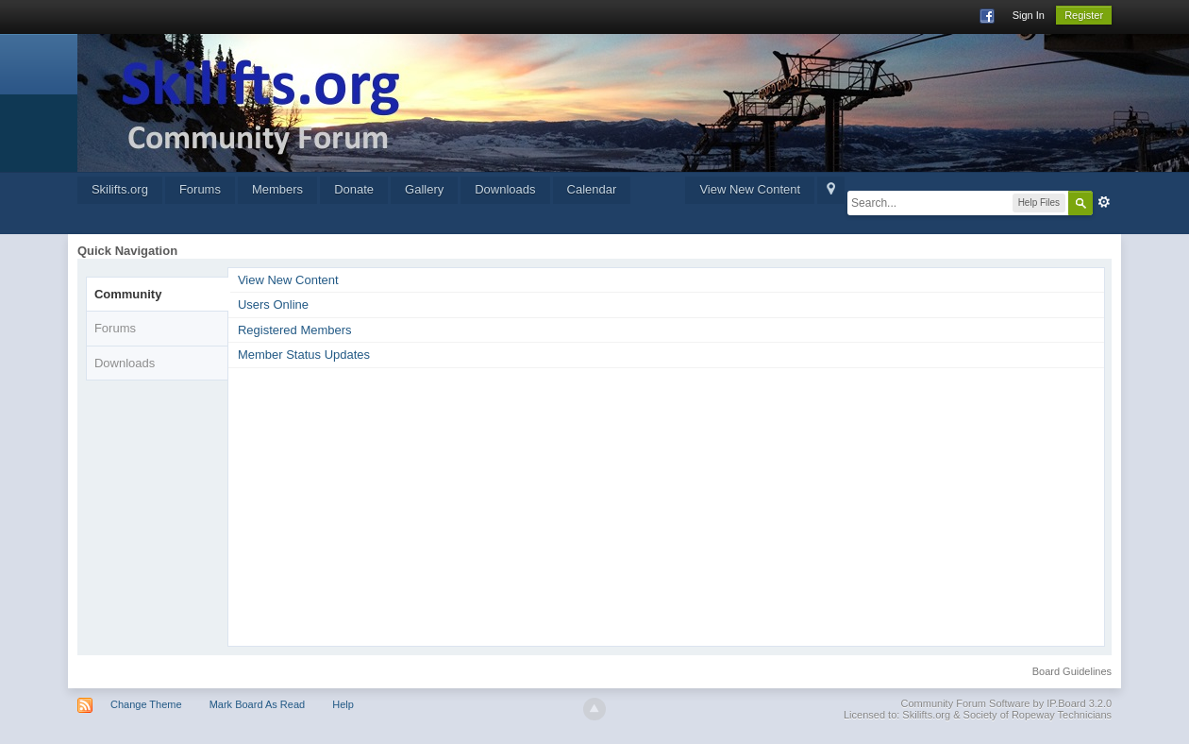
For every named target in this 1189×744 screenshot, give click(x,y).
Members (277, 189)
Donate (354, 189)
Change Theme (146, 704)
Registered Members (295, 330)
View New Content (749, 189)
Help (343, 704)
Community (128, 294)
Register (1083, 15)
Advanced (1104, 202)
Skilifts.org (120, 189)
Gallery (424, 189)
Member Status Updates (304, 354)
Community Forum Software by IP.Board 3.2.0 (1007, 703)
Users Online (273, 304)
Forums (200, 189)
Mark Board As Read (257, 704)
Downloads (505, 189)
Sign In (1029, 15)
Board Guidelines (1072, 671)
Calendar (592, 189)
